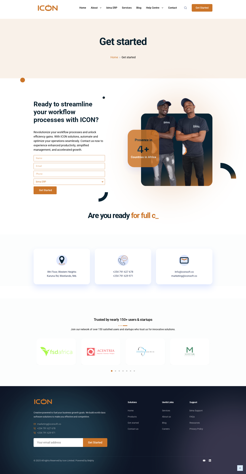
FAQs (192, 416)
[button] (111, 371)
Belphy (90, 460)
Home (82, 7)
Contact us (133, 429)
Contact (172, 7)
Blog (138, 7)
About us (166, 416)
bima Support (196, 410)
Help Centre (154, 7)
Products (132, 416)
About (96, 7)
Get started (133, 423)
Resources (195, 423)
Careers (166, 429)
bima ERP (111, 7)
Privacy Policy (196, 429)
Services (127, 7)
